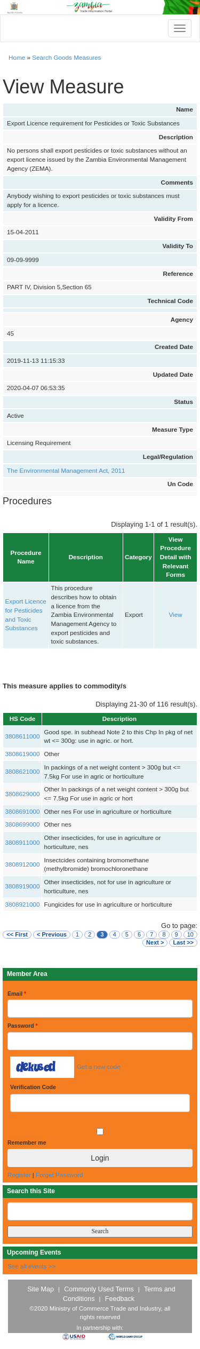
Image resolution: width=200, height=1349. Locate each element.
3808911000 (22, 842)
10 (190, 934)
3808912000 (22, 864)
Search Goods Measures (66, 57)
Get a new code (99, 1066)
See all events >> (31, 1266)
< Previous (52, 934)
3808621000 (22, 771)
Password (22, 1025)
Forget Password (59, 1174)
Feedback (119, 1299)
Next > (155, 942)
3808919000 (22, 886)
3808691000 (22, 811)
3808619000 (22, 753)
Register (19, 1174)
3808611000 (22, 736)
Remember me (26, 1142)
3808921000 (22, 904)
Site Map (40, 1289)
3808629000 (22, 793)
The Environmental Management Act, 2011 (66, 470)
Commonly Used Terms (98, 1289)
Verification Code (33, 1087)
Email (16, 993)
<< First (17, 934)
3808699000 (22, 824)
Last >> (183, 942)
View (175, 614)
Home (17, 57)
